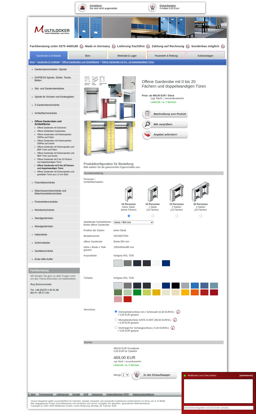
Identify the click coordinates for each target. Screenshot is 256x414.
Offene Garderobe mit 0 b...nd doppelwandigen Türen (128, 62)
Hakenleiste (41, 234)
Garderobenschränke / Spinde (51, 69)
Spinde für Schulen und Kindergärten (54, 96)
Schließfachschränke (46, 113)
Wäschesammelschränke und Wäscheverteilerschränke (50, 192)
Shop (32, 62)
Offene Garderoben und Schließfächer (80, 62)
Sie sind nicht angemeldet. (104, 7)
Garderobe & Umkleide (48, 62)
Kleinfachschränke (44, 210)
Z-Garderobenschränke (47, 105)
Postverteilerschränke (46, 201)
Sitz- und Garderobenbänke (49, 88)
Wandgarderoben (44, 226)
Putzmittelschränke (45, 182)
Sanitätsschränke (44, 251)
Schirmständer (42, 242)
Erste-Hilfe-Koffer (44, 259)
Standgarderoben (44, 218)
